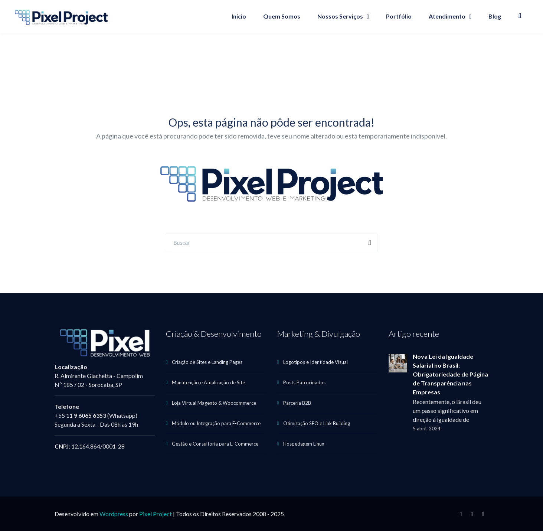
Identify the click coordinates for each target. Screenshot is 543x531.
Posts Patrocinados (304, 382)
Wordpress (113, 513)
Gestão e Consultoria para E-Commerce (215, 444)
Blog (494, 16)
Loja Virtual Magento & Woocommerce (214, 403)
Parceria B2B (297, 403)
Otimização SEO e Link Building (316, 423)
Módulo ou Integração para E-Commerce (216, 423)
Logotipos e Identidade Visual (315, 362)
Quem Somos (281, 16)
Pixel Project (155, 513)
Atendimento (447, 16)
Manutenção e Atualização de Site (208, 382)
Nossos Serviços (340, 16)
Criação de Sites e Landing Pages (207, 362)
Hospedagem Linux (303, 444)
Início (239, 16)
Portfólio (399, 16)
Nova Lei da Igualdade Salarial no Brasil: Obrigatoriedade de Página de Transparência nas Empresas (450, 374)
